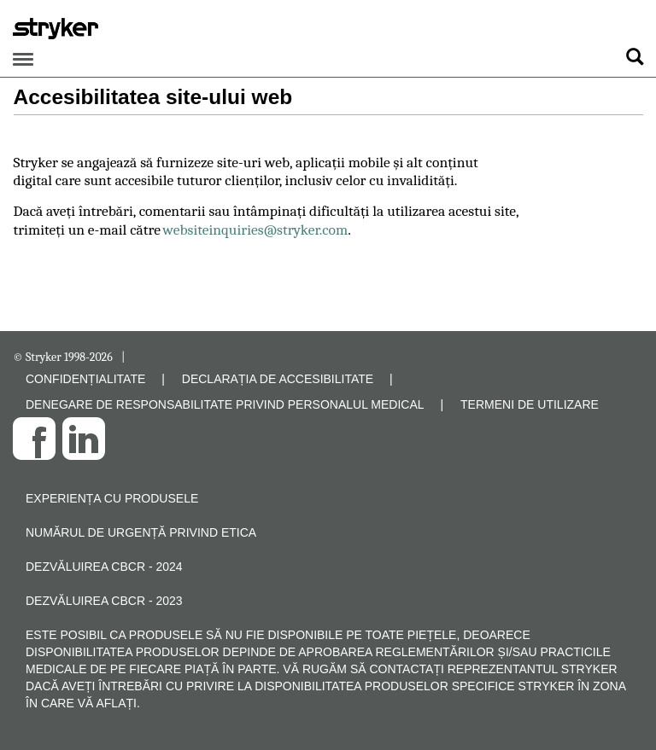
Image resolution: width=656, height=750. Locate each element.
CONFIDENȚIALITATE (85, 379)
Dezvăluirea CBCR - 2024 (104, 566)
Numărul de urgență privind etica (141, 532)
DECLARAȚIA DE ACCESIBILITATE (277, 379)
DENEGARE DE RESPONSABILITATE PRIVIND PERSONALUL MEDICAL (225, 404)
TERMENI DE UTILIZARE (529, 404)
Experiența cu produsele (112, 498)
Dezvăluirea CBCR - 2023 (104, 601)
